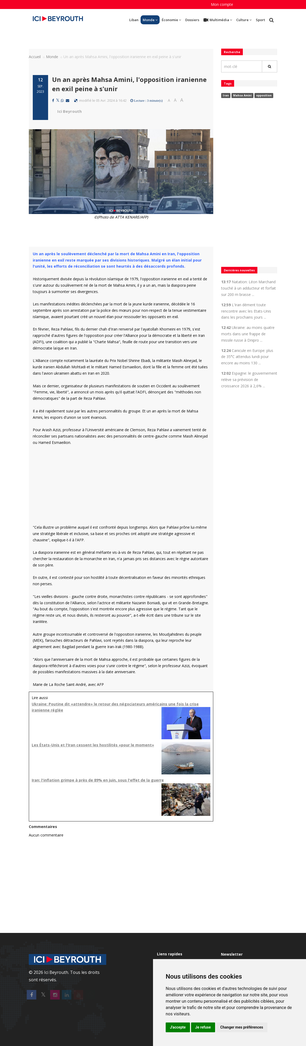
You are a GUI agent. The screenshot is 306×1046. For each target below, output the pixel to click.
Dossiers (192, 19)
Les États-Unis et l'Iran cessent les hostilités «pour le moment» (93, 744)
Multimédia (217, 20)
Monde (150, 19)
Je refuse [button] (203, 1027)
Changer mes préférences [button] (241, 1027)
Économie (171, 19)
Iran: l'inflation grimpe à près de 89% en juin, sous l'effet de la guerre (98, 780)
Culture (244, 19)
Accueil (35, 56)
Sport (260, 19)
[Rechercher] (269, 66)
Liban (133, 19)
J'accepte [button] (178, 1027)
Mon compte (222, 4)
